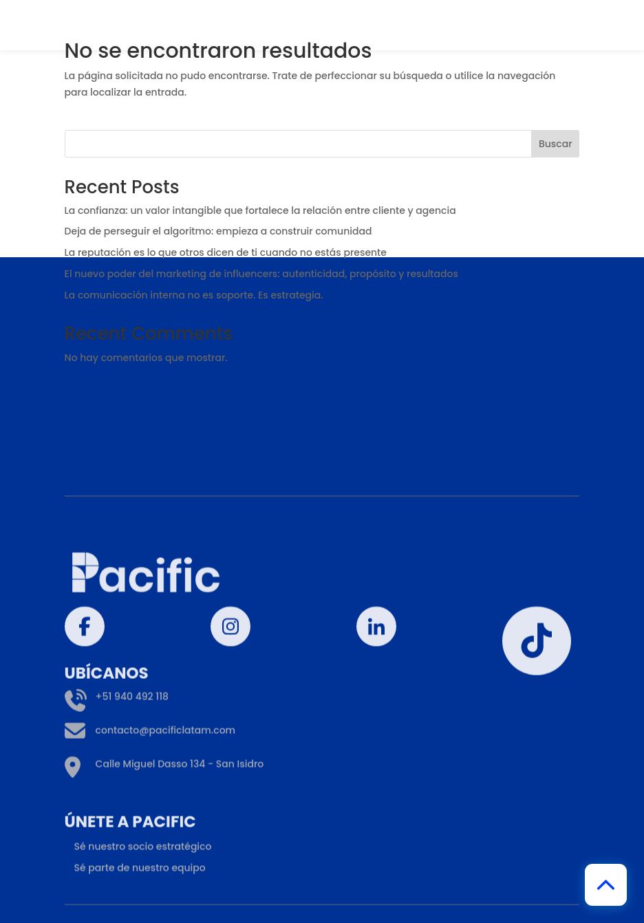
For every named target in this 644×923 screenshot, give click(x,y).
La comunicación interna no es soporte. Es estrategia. (195, 295)
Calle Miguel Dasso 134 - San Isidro (164, 828)
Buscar (555, 144)
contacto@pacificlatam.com (150, 794)
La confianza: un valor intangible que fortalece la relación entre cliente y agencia (260, 210)
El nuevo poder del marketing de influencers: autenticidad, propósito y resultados (261, 274)
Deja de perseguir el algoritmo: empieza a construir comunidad (218, 231)
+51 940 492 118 (117, 760)
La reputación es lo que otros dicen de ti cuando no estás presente (226, 252)
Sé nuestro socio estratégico (143, 910)
